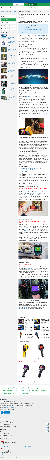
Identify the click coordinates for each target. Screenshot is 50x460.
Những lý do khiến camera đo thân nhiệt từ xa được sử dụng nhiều (45, 333)
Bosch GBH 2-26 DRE (24, 393)
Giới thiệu (18, 7)
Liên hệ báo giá (41, 7)
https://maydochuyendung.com (10, 407)
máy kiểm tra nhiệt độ (31, 96)
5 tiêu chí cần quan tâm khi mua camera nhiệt (31, 168)
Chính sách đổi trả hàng (5, 436)
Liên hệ (1, 428)
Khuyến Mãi (24, 7)
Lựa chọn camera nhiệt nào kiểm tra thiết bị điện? (28, 327)
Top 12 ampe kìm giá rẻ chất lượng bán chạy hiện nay (11, 90)
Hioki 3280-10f (15, 393)
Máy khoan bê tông (40, 387)
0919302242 (28, 454)
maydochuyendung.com (23, 308)
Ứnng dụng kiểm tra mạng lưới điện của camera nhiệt (32, 29)
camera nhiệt (41, 35)
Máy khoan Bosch (30, 387)
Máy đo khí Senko (11, 391)
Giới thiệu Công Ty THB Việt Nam (7, 421)
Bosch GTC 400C (25, 230)
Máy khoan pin (12, 387)
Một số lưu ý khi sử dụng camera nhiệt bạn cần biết (29, 320)
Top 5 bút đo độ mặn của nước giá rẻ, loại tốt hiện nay (11, 70)
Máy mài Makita (10, 390)
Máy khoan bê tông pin (20, 387)
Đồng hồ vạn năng (28, 391)
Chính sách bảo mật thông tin (6, 435)
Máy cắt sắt (28, 390)
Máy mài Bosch (40, 388)
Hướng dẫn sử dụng (5, 22)
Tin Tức (6, 11)
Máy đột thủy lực (37, 391)
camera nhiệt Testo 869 (34, 268)
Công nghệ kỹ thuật (5, 28)
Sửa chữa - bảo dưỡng (6, 25)
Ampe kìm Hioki (19, 391)
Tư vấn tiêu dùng (32, 7)
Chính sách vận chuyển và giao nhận (7, 424)
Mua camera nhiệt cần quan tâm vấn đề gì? (28, 333)
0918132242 (5, 454)
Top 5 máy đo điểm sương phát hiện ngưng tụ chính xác (12, 97)
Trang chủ (2, 11)
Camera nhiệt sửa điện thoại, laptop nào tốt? (45, 327)
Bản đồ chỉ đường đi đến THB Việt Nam (8, 426)
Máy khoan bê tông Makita (13, 388)
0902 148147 (40, 4)
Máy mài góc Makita (20, 390)
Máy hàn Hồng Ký (35, 390)
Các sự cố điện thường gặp (27, 27)
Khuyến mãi (3, 16)
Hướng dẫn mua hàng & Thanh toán (7, 422)
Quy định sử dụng (4, 431)
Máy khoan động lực (25, 388)
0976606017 (28, 446)
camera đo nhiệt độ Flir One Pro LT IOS (37, 193)
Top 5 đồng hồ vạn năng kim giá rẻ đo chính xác (11, 63)
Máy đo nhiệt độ (7, 393)
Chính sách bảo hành (4, 433)
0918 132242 (46, 4)
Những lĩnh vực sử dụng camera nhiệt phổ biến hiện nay (45, 320)
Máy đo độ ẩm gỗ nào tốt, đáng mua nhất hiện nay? (11, 77)
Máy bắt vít (33, 388)
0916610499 (5, 446)
